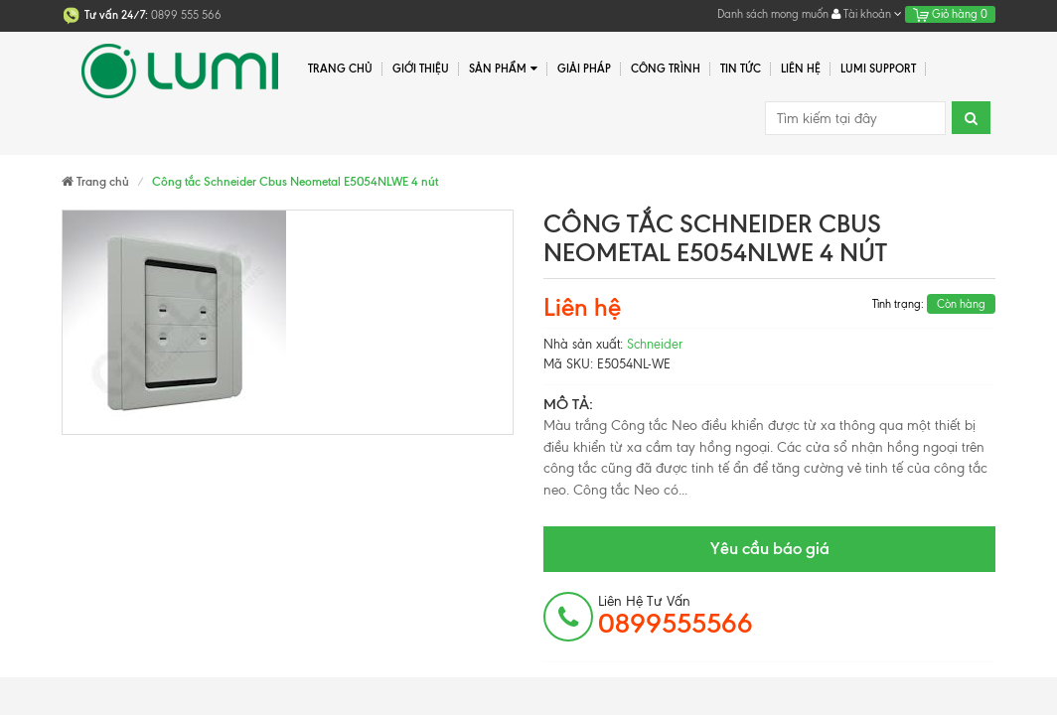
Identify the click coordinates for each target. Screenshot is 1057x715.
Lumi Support (878, 68)
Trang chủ (340, 68)
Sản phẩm (503, 69)
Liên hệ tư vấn (675, 616)
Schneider (654, 344)
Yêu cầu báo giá (770, 548)
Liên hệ (801, 68)
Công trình (665, 68)
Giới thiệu (420, 68)
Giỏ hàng (950, 14)
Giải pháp (584, 68)
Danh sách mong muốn (773, 14)
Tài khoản (866, 14)
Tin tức (740, 68)
